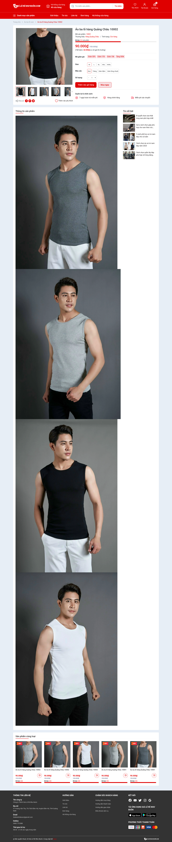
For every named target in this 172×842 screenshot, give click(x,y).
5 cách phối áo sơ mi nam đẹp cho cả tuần (145, 135)
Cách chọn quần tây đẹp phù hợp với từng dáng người (145, 154)
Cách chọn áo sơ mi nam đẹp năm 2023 (145, 144)
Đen (89, 71)
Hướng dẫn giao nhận (102, 807)
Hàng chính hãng (113, 98)
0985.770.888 (18, 823)
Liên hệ (74, 15)
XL (99, 65)
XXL (103, 65)
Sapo (55, 839)
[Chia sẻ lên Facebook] (26, 101)
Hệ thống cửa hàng (100, 15)
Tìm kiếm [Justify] (118, 6)
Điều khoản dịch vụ (101, 811)
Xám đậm (102, 71)
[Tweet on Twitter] (33, 101)
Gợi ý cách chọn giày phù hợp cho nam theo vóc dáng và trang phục (145, 126)
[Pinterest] (29, 101)
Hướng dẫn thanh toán (103, 804)
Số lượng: (78, 78)
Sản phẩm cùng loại (25, 736)
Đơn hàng (85, 15)
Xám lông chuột (112, 71)
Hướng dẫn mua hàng (102, 800)
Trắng (95, 71)
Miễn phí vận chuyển (142, 98)
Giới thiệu (54, 15)
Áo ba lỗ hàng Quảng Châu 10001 (114, 770)
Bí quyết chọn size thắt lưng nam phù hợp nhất (144, 117)
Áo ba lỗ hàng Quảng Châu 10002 (28, 770)
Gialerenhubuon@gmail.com (23, 817)
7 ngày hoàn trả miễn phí (88, 98)
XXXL (109, 65)
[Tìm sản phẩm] (97, 6)
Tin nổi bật (128, 111)
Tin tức (65, 15)
